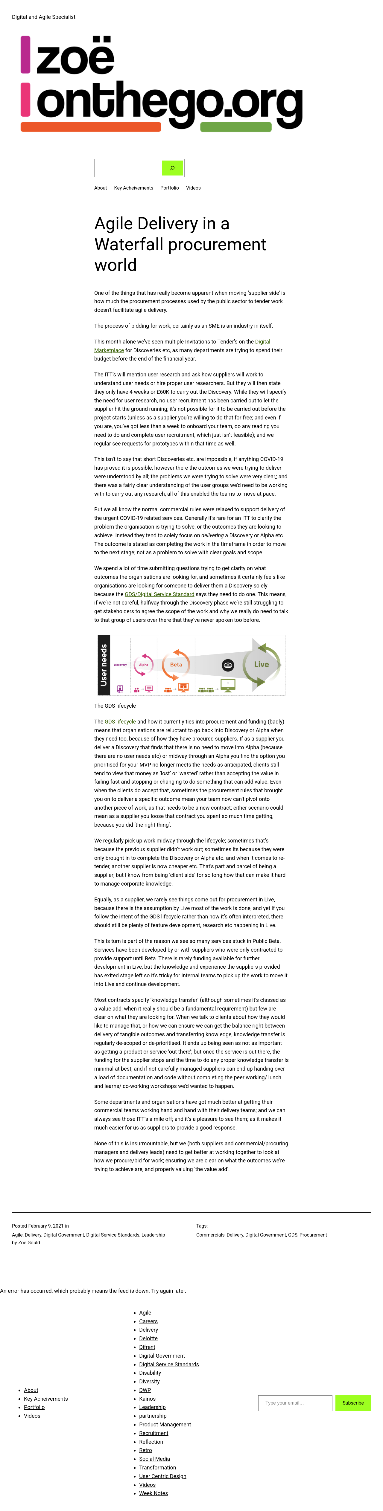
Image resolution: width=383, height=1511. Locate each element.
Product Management (165, 1424)
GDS (292, 1235)
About (100, 188)
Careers (148, 1321)
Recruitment (153, 1433)
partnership (153, 1416)
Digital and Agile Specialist (43, 17)
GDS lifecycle (120, 721)
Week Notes (153, 1493)
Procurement (313, 1235)
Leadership (153, 1235)
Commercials (210, 1235)
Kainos (147, 1399)
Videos (193, 188)
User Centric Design (162, 1476)
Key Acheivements (133, 188)
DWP (145, 1390)
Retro (145, 1450)
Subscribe (353, 1403)
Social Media (154, 1459)
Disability (150, 1373)
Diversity (149, 1381)
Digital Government (63, 1235)
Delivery (33, 1235)
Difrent (147, 1347)
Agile (17, 1235)
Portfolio (169, 188)
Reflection (151, 1442)
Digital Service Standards (112, 1235)
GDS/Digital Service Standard (159, 594)
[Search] (172, 168)
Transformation (157, 1467)
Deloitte (148, 1338)
